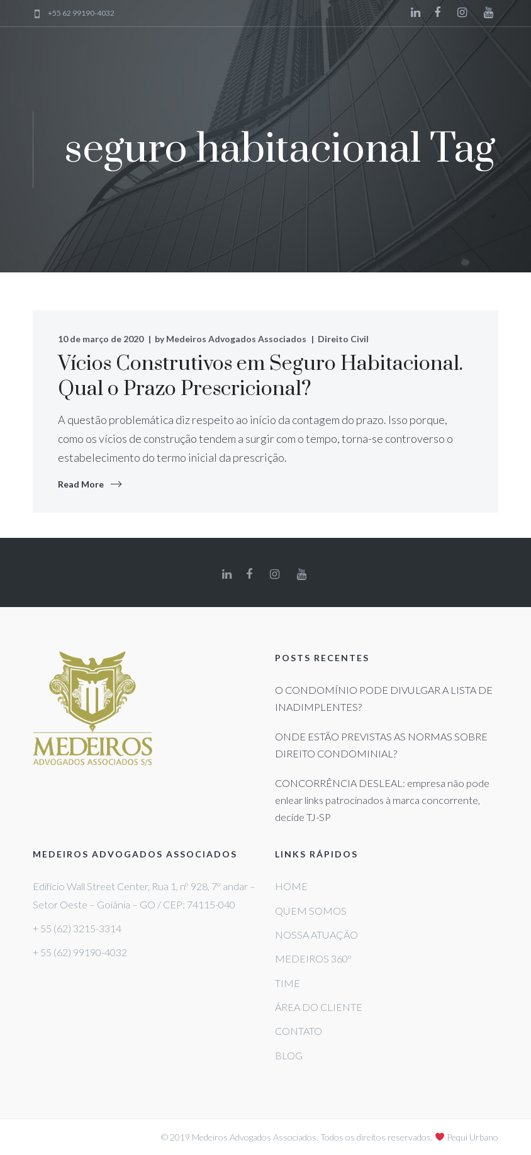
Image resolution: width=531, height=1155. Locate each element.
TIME (287, 983)
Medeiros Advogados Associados (236, 338)
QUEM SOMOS (311, 911)
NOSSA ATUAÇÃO (316, 934)
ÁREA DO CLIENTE (318, 1007)
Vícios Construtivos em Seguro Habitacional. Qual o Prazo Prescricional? (260, 376)
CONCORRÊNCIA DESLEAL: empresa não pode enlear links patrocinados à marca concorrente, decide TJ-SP (382, 800)
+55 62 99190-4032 (81, 13)
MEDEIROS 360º (313, 958)
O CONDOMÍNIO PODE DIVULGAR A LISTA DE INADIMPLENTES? (384, 698)
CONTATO (298, 1031)
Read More (81, 484)
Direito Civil (343, 338)
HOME (291, 886)
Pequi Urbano (472, 1137)
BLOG (289, 1055)
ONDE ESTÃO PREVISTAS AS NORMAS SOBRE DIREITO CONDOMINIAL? (381, 744)
